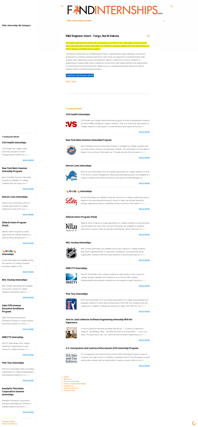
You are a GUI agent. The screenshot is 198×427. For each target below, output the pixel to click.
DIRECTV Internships (76, 268)
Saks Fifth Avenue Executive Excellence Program (13, 308)
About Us (67, 379)
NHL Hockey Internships (78, 242)
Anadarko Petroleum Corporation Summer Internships (13, 391)
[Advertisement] (165, 68)
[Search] (171, 7)
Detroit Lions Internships (78, 165)
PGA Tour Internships (77, 293)
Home (66, 377)
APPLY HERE (71, 82)
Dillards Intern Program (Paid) (81, 217)
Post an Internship (71, 381)
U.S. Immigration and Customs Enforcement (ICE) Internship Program (102, 348)
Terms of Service (71, 388)
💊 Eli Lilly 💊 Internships (79, 191)
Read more (144, 132)
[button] (148, 36)
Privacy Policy (69, 390)
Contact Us (68, 386)
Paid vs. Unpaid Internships (75, 384)
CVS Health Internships (78, 114)
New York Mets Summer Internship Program (89, 140)
